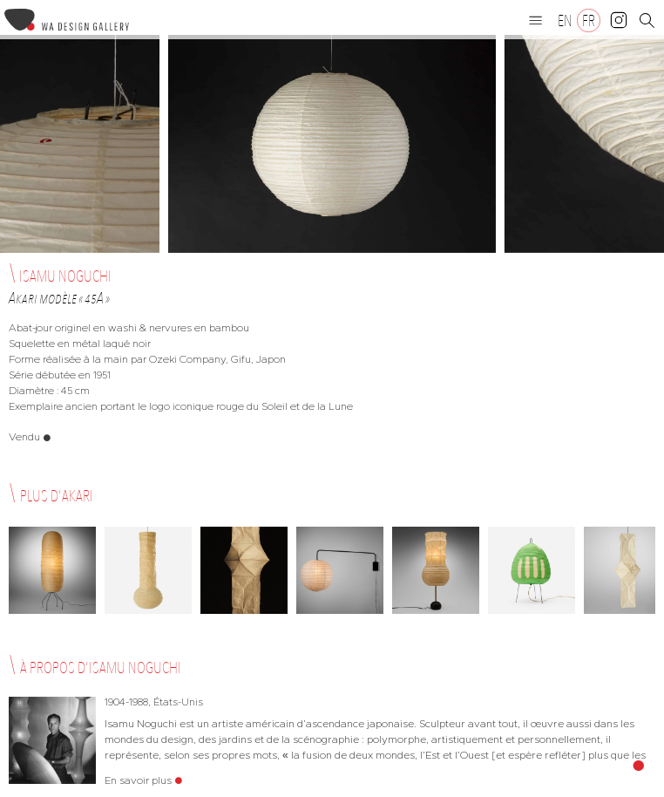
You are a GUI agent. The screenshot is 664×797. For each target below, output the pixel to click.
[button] (536, 20)
